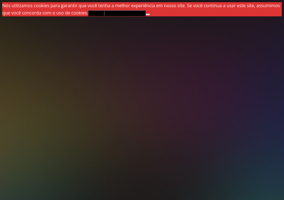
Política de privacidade (124, 13)
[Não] (148, 14)
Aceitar (96, 13)
